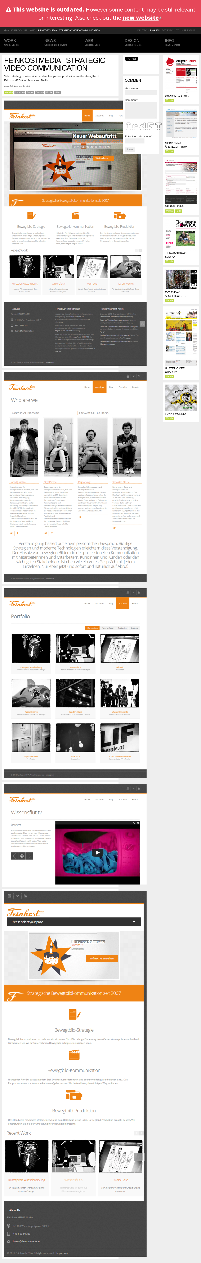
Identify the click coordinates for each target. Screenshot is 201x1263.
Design (141, 43)
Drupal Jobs (174, 206)
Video (57, 92)
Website (9, 92)
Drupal (30, 92)
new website (141, 17)
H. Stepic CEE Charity (175, 370)
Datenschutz (170, 30)
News (60, 43)
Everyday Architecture (175, 294)
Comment (131, 100)
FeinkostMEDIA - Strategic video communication (69, 30)
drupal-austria (176, 95)
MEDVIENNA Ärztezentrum (176, 145)
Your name (131, 88)
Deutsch (142, 30)
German (40, 92)
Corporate (20, 92)
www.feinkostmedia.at (17, 86)
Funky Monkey (176, 413)
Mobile (49, 92)
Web (32, 30)
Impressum (188, 30)
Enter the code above (138, 136)
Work (20, 43)
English (155, 30)
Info (181, 43)
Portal (179, 211)
